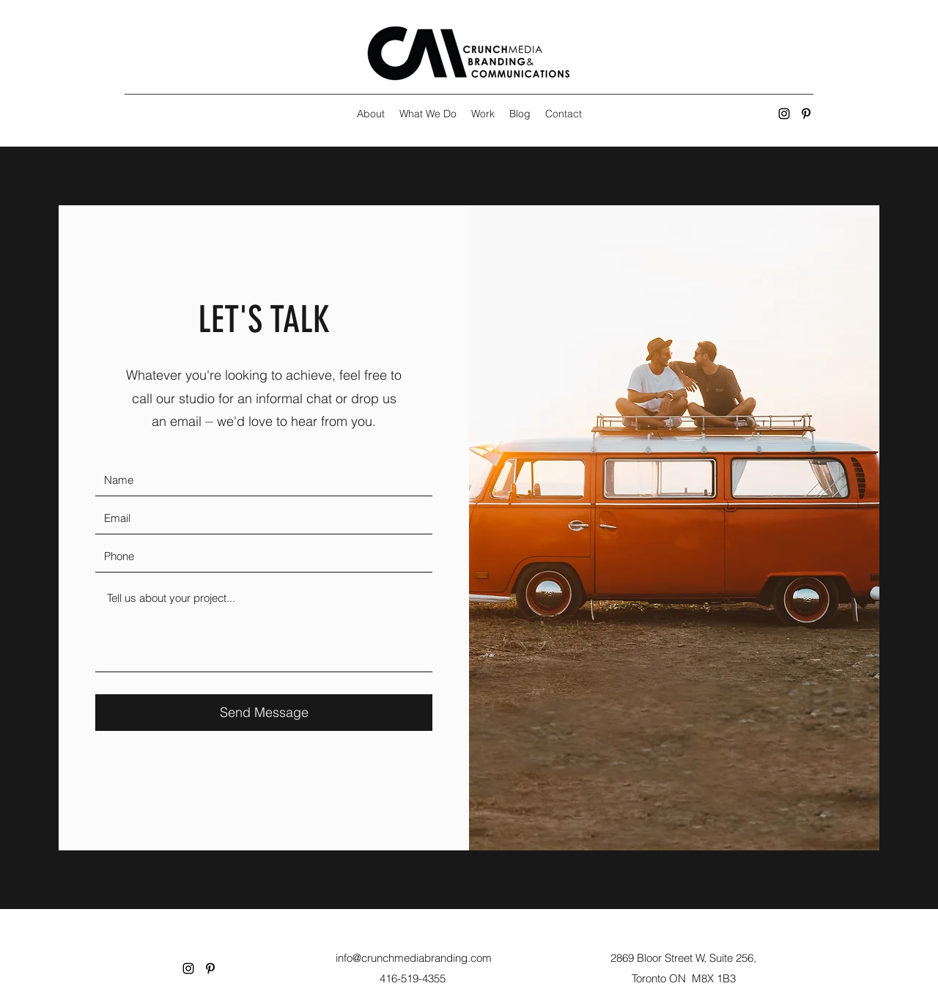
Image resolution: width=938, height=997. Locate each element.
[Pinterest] (806, 113)
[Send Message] (263, 712)
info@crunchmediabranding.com (414, 958)
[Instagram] (784, 113)
